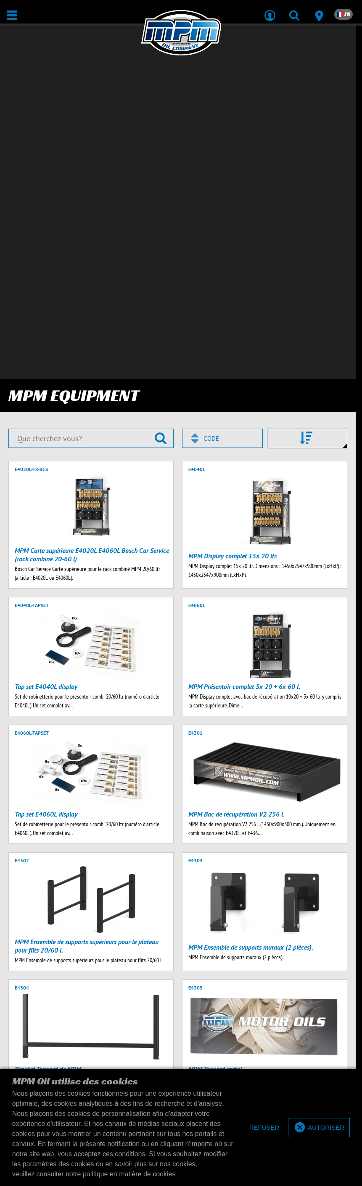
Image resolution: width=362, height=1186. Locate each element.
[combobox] (222, 93)
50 (234, 899)
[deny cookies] (264, 1128)
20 (216, 899)
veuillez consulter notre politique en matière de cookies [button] (94, 1174)
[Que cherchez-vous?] (91, 93)
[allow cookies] (319, 1128)
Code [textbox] (211, 93)
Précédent (24, 899)
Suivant (116, 899)
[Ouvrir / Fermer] (12, 15)
